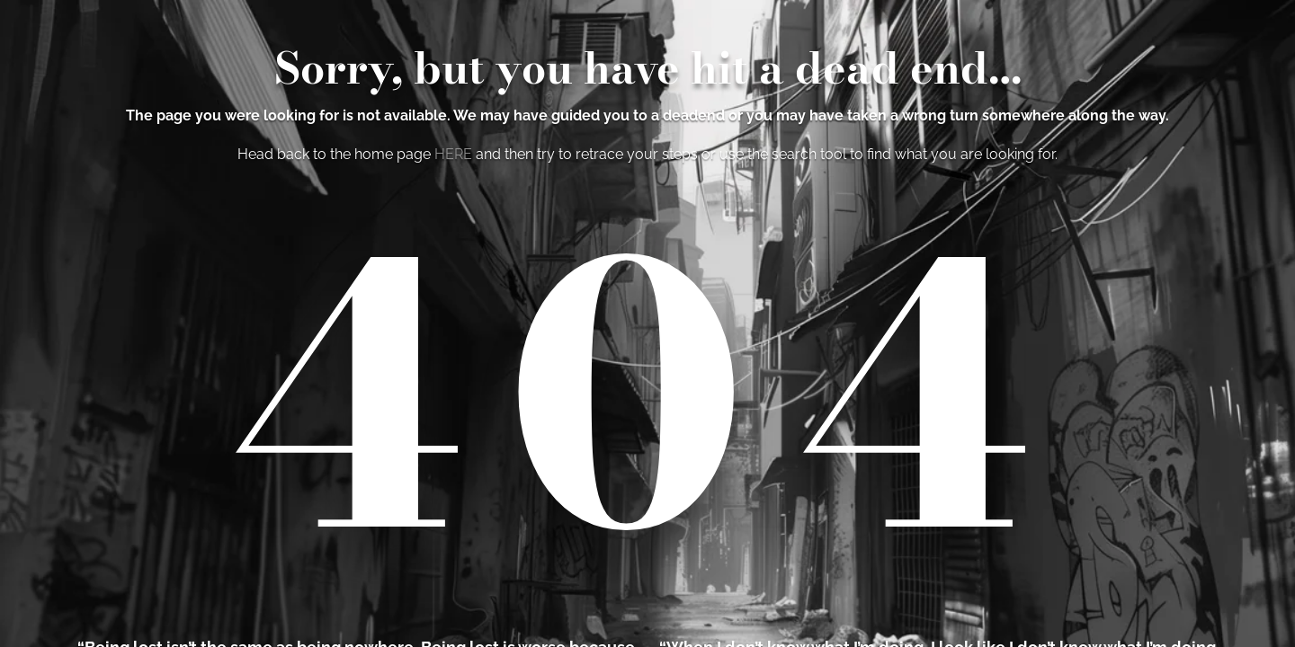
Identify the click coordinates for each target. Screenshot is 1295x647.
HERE (453, 154)
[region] (647, 323)
